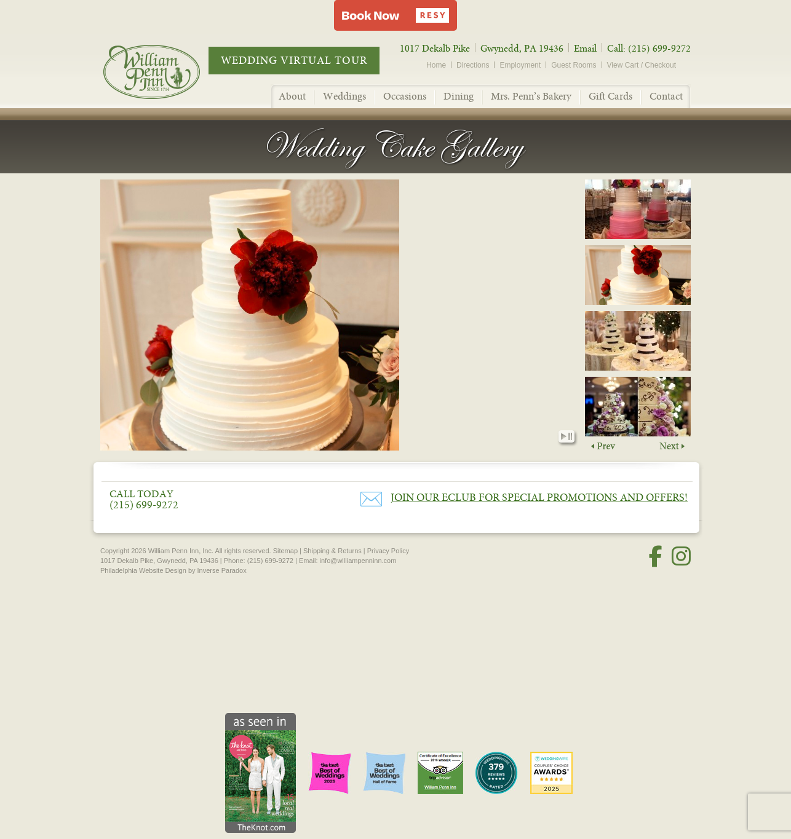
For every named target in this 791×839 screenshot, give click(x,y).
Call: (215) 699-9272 (649, 48)
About (292, 96)
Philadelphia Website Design (143, 570)
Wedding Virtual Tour (294, 60)
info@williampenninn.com (358, 560)
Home (436, 65)
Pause (572, 438)
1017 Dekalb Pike (435, 48)
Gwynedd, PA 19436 (521, 48)
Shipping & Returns (332, 550)
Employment (520, 65)
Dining (458, 96)
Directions (472, 65)
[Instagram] (681, 556)
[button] (395, 15)
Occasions (404, 96)
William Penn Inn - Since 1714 (164, 71)
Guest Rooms (573, 65)
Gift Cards (610, 96)
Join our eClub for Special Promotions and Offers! (539, 497)
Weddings (344, 96)
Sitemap (285, 550)
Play (562, 438)
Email (585, 48)
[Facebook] (655, 556)
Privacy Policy (388, 550)
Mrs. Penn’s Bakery (531, 96)
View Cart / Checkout (642, 65)
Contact (666, 96)
